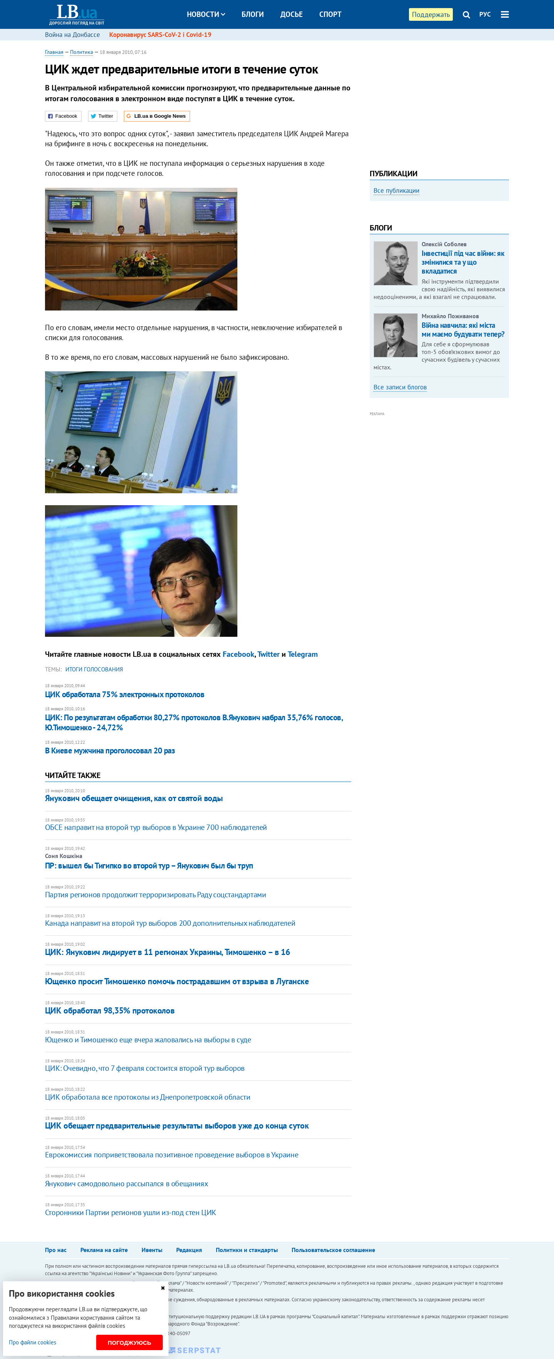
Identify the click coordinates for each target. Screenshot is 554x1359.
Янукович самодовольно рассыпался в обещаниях (126, 1184)
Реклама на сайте (104, 1250)
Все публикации (396, 190)
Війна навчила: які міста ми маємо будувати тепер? (463, 433)
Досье (291, 14)
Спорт (330, 14)
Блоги (253, 14)
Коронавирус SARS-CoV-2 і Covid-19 (160, 34)
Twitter (268, 654)
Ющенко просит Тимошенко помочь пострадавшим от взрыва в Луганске (177, 981)
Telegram (303, 654)
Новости (206, 14)
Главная (54, 51)
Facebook (238, 654)
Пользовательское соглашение (333, 1250)
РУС (485, 14)
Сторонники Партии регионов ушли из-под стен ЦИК (130, 1212)
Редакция (189, 1250)
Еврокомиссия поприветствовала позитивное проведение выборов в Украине (171, 1155)
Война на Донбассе (72, 34)
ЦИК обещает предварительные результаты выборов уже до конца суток (177, 1125)
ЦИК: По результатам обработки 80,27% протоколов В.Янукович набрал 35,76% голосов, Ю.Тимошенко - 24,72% (193, 722)
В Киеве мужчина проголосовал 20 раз (110, 750)
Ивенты (152, 1250)
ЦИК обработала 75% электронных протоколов (124, 694)
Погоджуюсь (129, 1342)
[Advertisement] (439, 102)
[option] (439, 223)
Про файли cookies (32, 1342)
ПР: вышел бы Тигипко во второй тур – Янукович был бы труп (149, 865)
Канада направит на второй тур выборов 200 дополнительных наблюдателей (170, 923)
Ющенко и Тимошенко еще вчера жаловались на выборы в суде (148, 1040)
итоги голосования (94, 669)
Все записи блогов (400, 491)
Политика (81, 51)
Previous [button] (374, 269)
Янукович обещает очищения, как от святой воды (134, 798)
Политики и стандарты (247, 1250)
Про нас (56, 1250)
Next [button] (504, 269)
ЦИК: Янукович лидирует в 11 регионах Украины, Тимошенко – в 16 (167, 952)
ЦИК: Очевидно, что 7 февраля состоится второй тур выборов (145, 1068)
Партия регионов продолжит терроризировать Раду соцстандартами (155, 895)
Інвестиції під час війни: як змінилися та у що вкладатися (463, 365)
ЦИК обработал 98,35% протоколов (109, 1010)
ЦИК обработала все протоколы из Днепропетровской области (147, 1097)
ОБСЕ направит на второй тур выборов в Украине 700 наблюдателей (156, 827)
